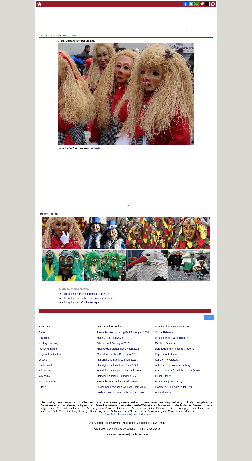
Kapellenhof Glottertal (167, 359)
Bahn (42, 332)
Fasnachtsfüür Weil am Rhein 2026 (117, 381)
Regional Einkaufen (50, 354)
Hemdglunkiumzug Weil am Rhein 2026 (119, 370)
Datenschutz (109, 414)
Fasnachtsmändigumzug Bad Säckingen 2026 (123, 332)
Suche (42, 387)
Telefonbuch (46, 370)
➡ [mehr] (96, 148)
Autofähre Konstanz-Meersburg (173, 365)
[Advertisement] (126, 20)
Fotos (41, 35)
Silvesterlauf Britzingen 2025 (113, 343)
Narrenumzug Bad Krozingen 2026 (116, 359)
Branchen (44, 337)
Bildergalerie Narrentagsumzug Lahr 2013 (85, 293)
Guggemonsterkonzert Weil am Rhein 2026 (121, 387)
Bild (46, 35)
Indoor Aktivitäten (48, 348)
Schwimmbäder (47, 381)
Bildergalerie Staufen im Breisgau (81, 302)
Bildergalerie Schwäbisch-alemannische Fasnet (88, 298)
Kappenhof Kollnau (166, 354)
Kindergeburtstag (48, 343)
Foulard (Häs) (163, 392)
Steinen (53, 35)
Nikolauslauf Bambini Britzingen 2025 (118, 348)
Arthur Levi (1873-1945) (168, 381)
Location (43, 359)
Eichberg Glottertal (165, 343)
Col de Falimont (164, 332)
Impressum (124, 414)
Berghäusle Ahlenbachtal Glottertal (174, 348)
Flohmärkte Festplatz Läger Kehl (173, 387)
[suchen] (120, 317)
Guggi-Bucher (163, 376)
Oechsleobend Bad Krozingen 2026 (117, 354)
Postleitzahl (45, 365)
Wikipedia (44, 376)
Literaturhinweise (142, 414)
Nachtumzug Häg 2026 (110, 337)
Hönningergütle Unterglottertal (172, 337)
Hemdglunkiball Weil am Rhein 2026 (117, 365)
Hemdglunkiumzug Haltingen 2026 (116, 376)
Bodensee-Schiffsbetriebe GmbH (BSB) (177, 370)
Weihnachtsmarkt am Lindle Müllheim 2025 (121, 392)
